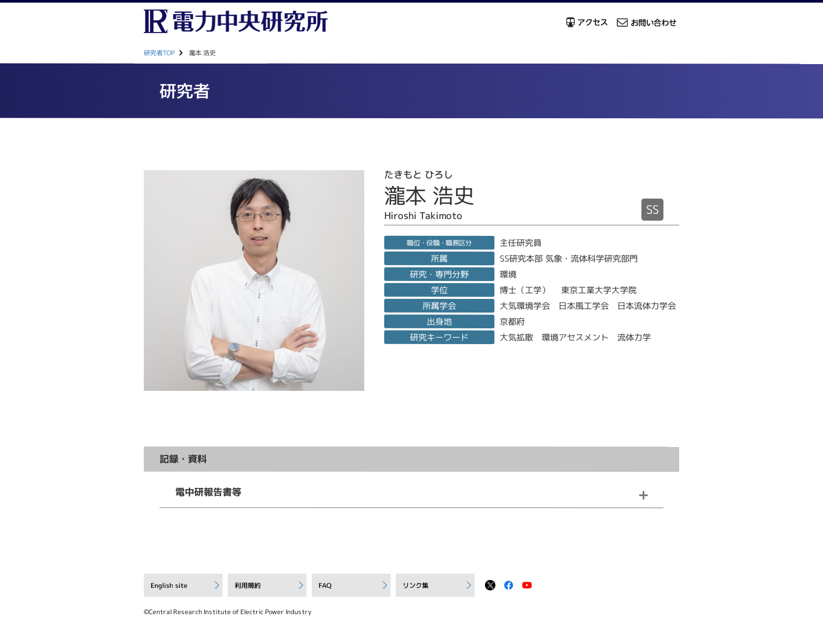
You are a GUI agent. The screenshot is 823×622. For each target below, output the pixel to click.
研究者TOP (159, 52)
